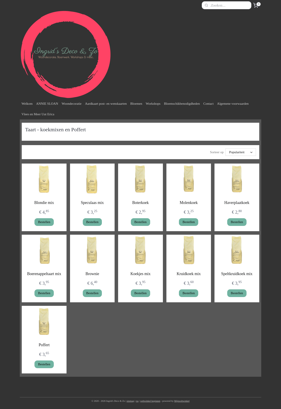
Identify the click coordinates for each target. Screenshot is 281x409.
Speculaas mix (92, 202)
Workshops (153, 103)
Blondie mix (44, 202)
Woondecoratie (71, 103)
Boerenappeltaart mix (44, 274)
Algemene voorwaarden (233, 103)
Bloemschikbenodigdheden (182, 103)
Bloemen (136, 103)
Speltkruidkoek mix (237, 274)
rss (137, 401)
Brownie (92, 274)
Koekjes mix (140, 274)
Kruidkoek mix (189, 274)
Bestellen (44, 222)
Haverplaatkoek (236, 202)
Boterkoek (140, 202)
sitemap (130, 401)
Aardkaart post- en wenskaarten (106, 103)
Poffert (44, 345)
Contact (208, 103)
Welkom (27, 103)
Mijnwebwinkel (182, 401)
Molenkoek (189, 202)
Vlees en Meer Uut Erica (38, 114)
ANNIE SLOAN (47, 103)
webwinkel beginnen (150, 401)
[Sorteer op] (241, 152)
